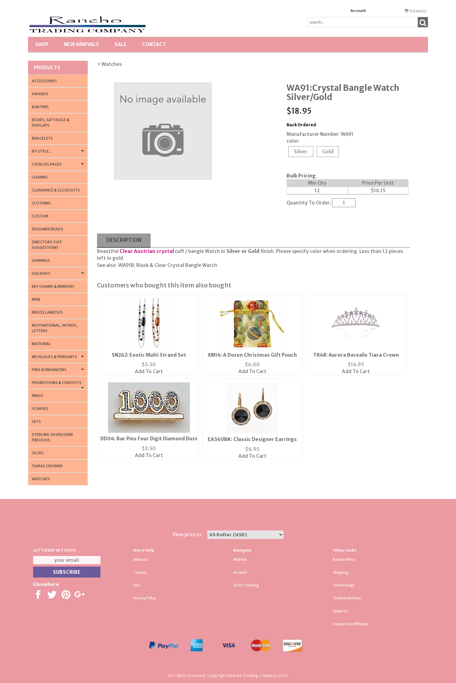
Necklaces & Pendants (54, 356)
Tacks (38, 453)
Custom (40, 216)
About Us (140, 559)
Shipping (340, 572)
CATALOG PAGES (47, 164)
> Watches (109, 64)
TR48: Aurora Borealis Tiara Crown (356, 355)
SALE (120, 44)
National (41, 343)
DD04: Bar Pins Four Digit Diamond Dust (148, 439)
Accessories (44, 81)
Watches (41, 478)
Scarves (40, 408)
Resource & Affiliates (350, 624)
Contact (154, 44)
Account (358, 10)
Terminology (343, 585)
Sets (36, 421)
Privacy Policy (144, 598)
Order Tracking (246, 585)
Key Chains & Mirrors (53, 286)
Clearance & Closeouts (56, 190)
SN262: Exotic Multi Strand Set (149, 355)
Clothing (41, 203)
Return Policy (344, 559)
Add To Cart (149, 371)
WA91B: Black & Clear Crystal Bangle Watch (167, 265)
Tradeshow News (347, 598)
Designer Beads (47, 229)
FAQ (136, 585)
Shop (42, 44)
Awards (40, 93)
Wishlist (240, 559)
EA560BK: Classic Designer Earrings (252, 439)
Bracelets (42, 138)
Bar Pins (40, 106)
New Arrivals (81, 44)
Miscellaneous (47, 312)
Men (36, 299)
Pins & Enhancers (49, 369)
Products (47, 68)
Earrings (41, 260)
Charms (40, 177)
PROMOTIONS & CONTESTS (57, 382)
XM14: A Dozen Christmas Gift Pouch (252, 355)
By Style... (42, 151)
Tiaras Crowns (47, 466)
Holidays (41, 273)
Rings (37, 395)
